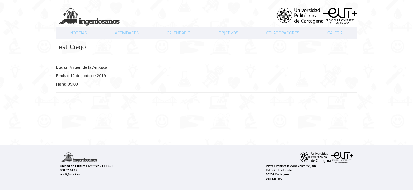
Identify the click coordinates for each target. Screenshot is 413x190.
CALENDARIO (178, 33)
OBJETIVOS (228, 33)
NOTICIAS (78, 33)
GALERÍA (335, 33)
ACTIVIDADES (127, 33)
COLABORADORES (282, 33)
